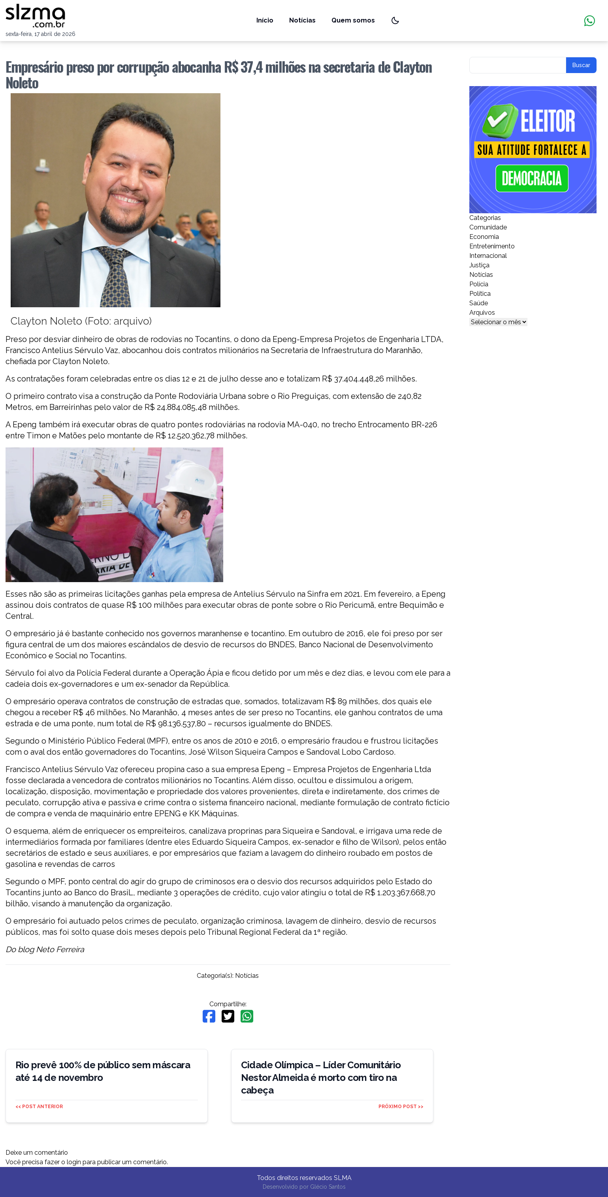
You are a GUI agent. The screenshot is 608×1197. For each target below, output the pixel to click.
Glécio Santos (328, 1187)
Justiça (479, 265)
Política (480, 293)
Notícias (302, 20)
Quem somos (353, 20)
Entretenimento (492, 246)
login (74, 1162)
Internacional (488, 255)
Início (264, 20)
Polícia (478, 284)
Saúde (478, 303)
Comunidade (488, 227)
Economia (484, 237)
